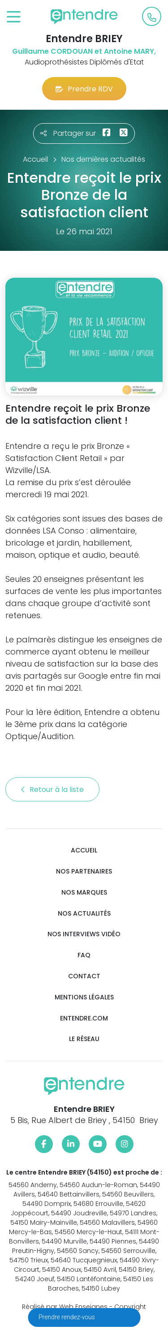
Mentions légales (84, 997)
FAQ (84, 955)
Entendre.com (84, 1018)
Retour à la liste (52, 789)
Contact (84, 976)
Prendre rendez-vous (67, 1317)
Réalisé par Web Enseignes (65, 1306)
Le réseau (84, 1039)
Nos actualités (84, 913)
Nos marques (84, 892)
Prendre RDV (84, 89)
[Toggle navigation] (14, 17)
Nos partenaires (84, 871)
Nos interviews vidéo (84, 934)
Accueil (84, 850)
